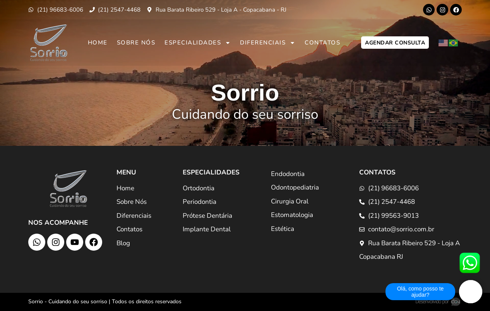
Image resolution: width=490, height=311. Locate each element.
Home (98, 42)
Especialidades (197, 43)
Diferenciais (267, 43)
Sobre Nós (136, 42)
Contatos (322, 42)
